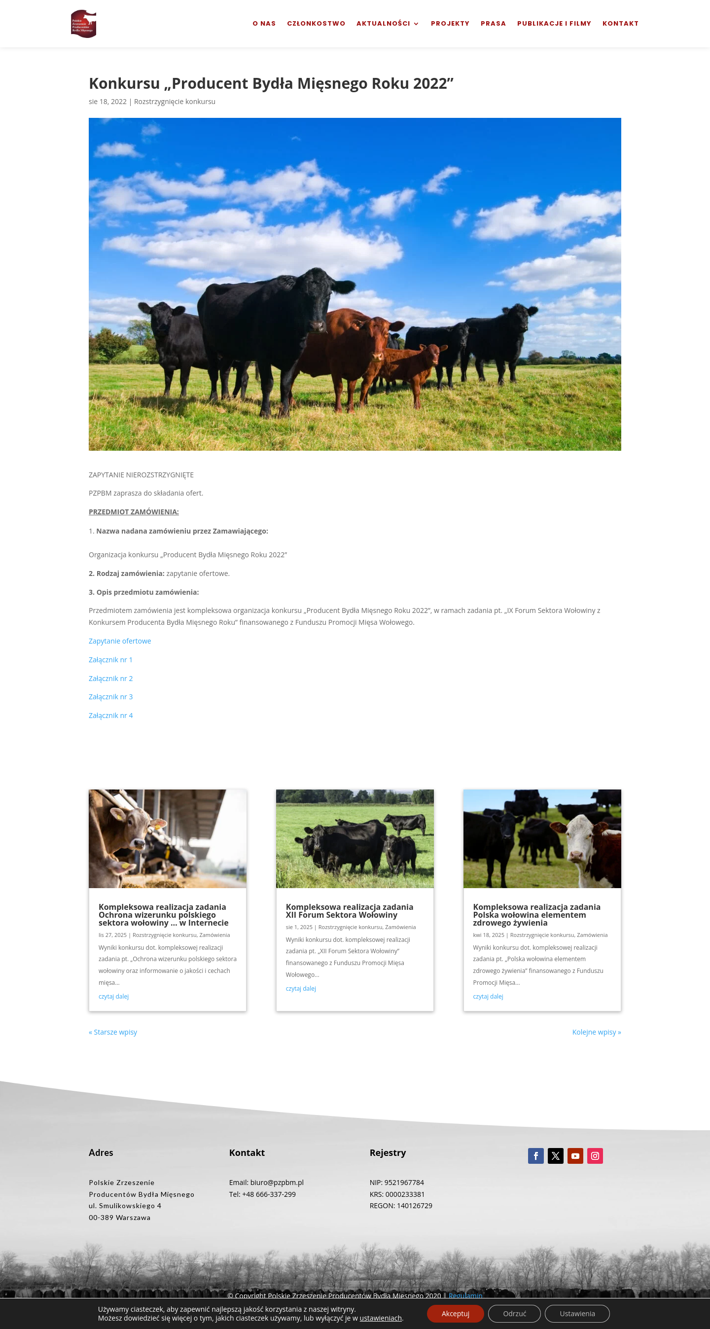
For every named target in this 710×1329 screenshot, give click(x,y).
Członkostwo (316, 23)
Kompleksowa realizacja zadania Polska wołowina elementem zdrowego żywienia (537, 914)
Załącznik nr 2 (111, 678)
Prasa (493, 23)
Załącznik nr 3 (111, 696)
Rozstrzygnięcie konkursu (174, 101)
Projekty (450, 23)
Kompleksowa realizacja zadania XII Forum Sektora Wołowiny (350, 910)
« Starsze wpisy (113, 1032)
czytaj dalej (114, 996)
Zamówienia (214, 934)
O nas (264, 23)
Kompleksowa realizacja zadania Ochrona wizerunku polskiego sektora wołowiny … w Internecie (164, 914)
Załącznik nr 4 (111, 715)
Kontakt (621, 23)
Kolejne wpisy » (596, 1032)
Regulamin (466, 1295)
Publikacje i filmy (554, 23)
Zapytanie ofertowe (120, 641)
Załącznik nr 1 (111, 659)
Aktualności (383, 23)
